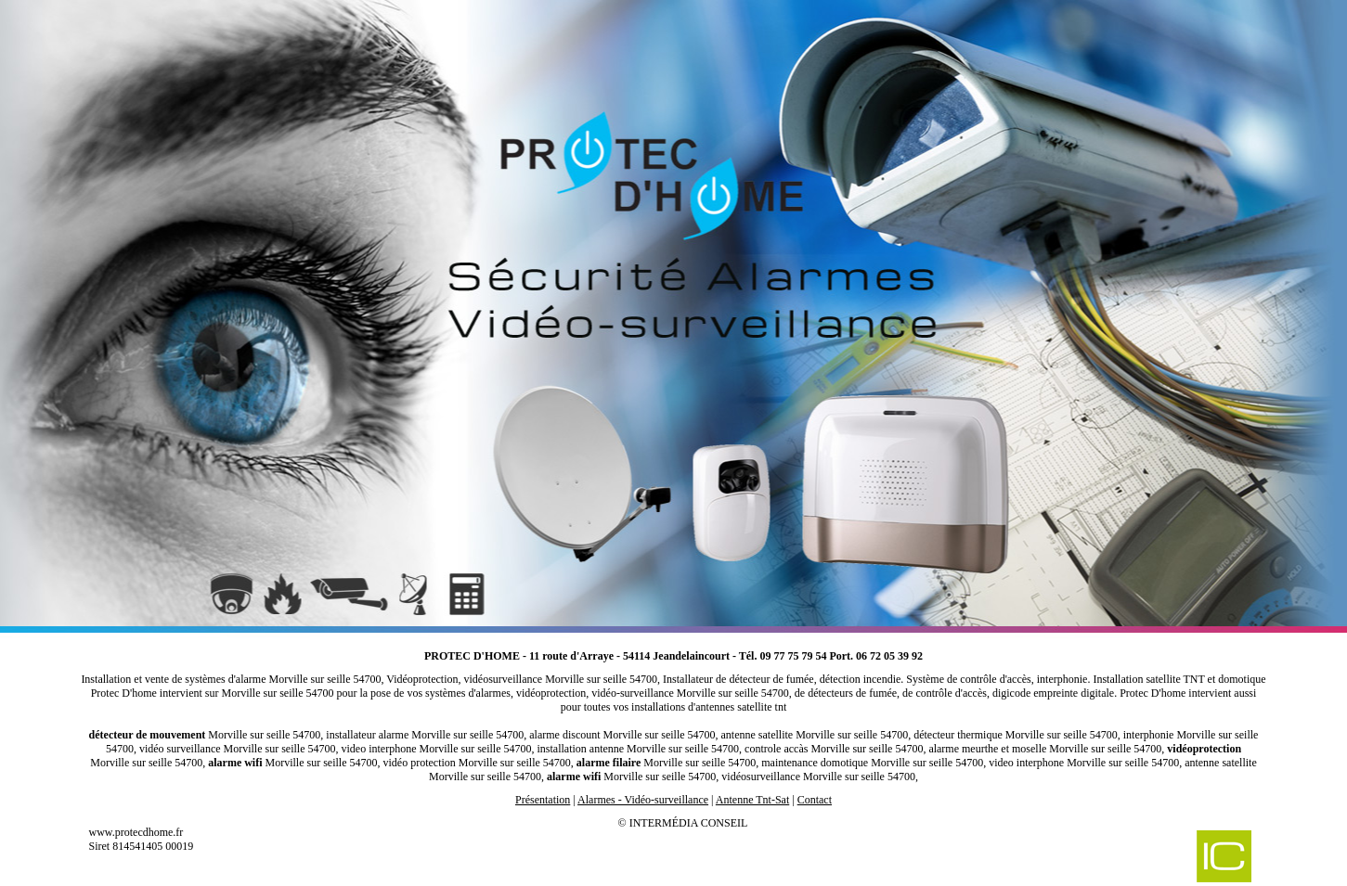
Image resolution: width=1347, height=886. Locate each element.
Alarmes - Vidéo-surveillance (642, 799)
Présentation (542, 799)
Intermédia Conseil (688, 822)
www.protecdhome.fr (136, 832)
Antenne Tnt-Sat (752, 799)
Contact (814, 799)
